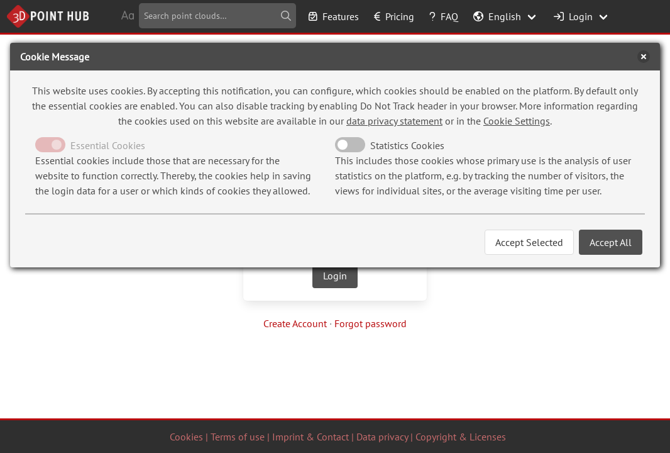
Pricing (394, 16)
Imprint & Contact (310, 436)
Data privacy (382, 436)
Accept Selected (529, 242)
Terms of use (238, 436)
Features (334, 16)
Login (573, 16)
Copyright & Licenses (460, 436)
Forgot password (370, 323)
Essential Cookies (107, 145)
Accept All (611, 242)
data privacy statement (394, 121)
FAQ (443, 16)
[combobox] (217, 15)
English (497, 16)
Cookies (186, 436)
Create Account (295, 323)
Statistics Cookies (407, 145)
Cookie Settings (516, 121)
